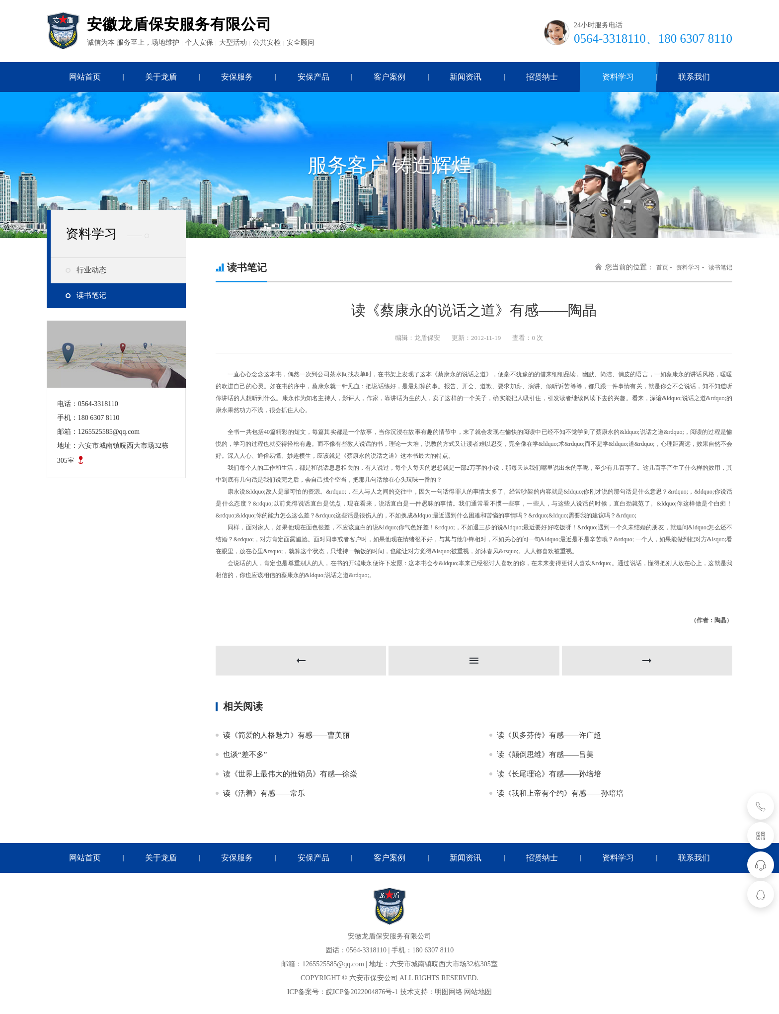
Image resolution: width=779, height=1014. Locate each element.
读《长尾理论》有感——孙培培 (549, 774)
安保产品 (313, 857)
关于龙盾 (161, 857)
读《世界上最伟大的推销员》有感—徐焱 (290, 774)
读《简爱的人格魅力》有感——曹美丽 (286, 735)
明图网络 (449, 992)
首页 (662, 267)
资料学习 (688, 267)
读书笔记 (91, 295)
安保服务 (237, 857)
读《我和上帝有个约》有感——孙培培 (560, 793)
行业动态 (91, 270)
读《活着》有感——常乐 (264, 793)
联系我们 (694, 857)
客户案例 (389, 857)
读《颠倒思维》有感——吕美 (545, 755)
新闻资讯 (465, 857)
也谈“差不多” (245, 755)
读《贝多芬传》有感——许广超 (549, 735)
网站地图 (478, 992)
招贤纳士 (542, 857)
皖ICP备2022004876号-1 (362, 992)
